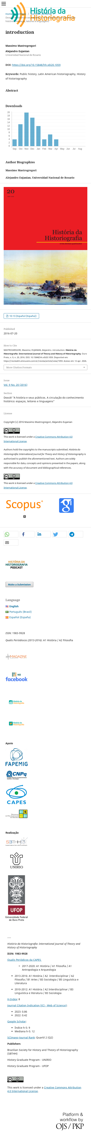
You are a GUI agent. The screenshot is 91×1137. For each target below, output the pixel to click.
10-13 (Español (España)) (23, 316)
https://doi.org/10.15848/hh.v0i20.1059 (36, 65)
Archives (21, 14)
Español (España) (20, 617)
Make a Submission (19, 584)
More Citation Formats (19, 367)
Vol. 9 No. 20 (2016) (41, 14)
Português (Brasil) (20, 611)
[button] (11, 534)
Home (9, 14)
